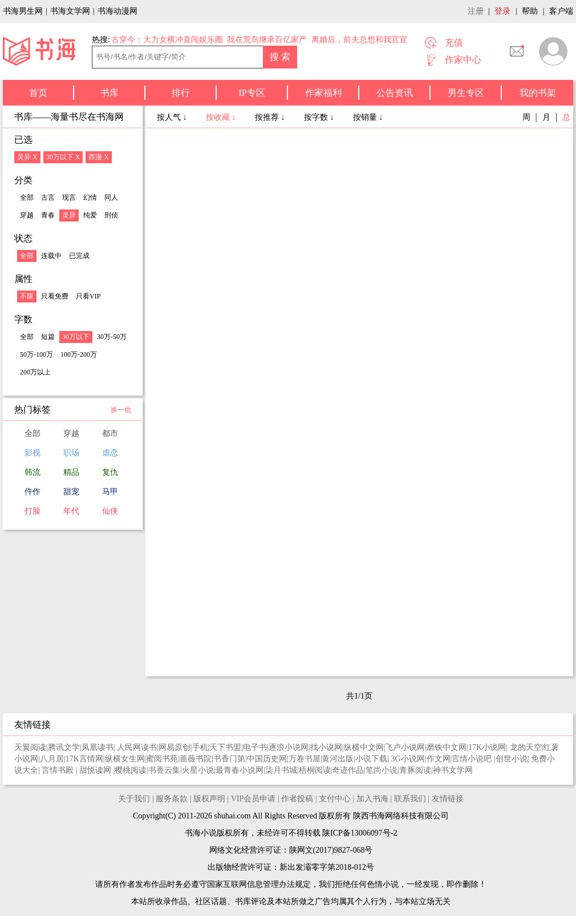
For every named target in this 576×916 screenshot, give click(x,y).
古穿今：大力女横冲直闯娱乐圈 (167, 39)
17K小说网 (487, 747)
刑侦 (111, 215)
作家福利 (323, 93)
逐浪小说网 (289, 747)
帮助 (530, 11)
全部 (27, 197)
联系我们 (410, 798)
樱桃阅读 (131, 770)
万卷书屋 (305, 758)
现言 (69, 197)
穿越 (27, 215)
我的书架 (538, 93)
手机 (200, 747)
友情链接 (448, 798)
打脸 (32, 511)
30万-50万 (112, 337)
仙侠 (110, 511)
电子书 (255, 747)
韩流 (32, 472)
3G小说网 (408, 758)
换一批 (121, 410)
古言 (48, 197)
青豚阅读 (415, 770)
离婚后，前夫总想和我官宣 (359, 39)
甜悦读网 (96, 770)
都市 (110, 433)
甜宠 (71, 491)
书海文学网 (70, 11)
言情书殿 (59, 770)
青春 (48, 215)
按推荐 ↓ (271, 117)
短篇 (48, 337)
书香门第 (229, 758)
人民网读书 (137, 747)
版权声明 (209, 798)
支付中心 (335, 798)
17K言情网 (84, 758)
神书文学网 (453, 770)
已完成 (79, 256)
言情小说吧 (473, 758)
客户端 (561, 11)
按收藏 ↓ (222, 117)
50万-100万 (36, 354)
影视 (32, 453)
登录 (502, 11)
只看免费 (54, 296)
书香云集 (164, 770)
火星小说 (198, 770)
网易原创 (174, 747)
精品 (71, 472)
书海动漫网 (117, 11)
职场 (71, 453)
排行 (181, 93)
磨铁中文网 (447, 747)
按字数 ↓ (320, 117)
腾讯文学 (64, 747)
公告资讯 (394, 93)
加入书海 (372, 798)
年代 (71, 511)
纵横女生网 (125, 758)
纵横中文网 (364, 747)
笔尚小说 (381, 770)
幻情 (90, 197)
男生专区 (466, 93)
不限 (27, 296)
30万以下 (76, 337)
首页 (38, 93)
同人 (111, 197)
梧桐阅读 (315, 770)
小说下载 (371, 758)
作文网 (439, 758)
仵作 (32, 491)
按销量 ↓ (368, 117)
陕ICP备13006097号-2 (359, 833)
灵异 (69, 215)
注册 (476, 11)
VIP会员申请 (253, 798)
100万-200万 (78, 354)
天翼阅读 (30, 747)
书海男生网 (23, 11)
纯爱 (90, 215)
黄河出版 (338, 758)
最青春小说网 (239, 770)
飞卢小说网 (405, 747)
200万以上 (35, 372)
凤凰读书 (97, 747)
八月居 (52, 758)
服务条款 (172, 798)
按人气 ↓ (173, 117)
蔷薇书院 (196, 758)
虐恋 (110, 453)
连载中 (51, 256)
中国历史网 (267, 758)
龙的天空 (526, 747)
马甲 (110, 491)
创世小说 (512, 758)
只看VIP (88, 296)
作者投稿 (297, 798)
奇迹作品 (348, 770)
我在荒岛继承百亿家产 (267, 39)
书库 (109, 93)
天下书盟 (225, 747)
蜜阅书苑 (162, 758)
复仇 (110, 472)
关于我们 (134, 798)
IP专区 (251, 93)
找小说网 (326, 747)
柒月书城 (281, 770)
